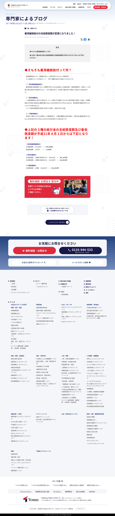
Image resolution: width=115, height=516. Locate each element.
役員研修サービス (92, 398)
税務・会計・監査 (16, 307)
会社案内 (12, 281)
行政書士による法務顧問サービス (46, 359)
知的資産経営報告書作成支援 (44, 321)
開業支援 (89, 435)
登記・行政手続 (41, 356)
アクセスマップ (80, 509)
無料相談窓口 (68, 491)
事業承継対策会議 (41, 307)
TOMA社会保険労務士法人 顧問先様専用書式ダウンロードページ (71, 390)
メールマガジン (90, 290)
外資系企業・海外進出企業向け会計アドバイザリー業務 (97, 317)
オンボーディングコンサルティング (97, 377)
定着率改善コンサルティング (95, 367)
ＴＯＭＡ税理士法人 (21, 485)
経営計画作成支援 (16, 359)
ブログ (62, 292)
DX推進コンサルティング (18, 425)
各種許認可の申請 (41, 369)
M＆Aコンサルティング (68, 322)
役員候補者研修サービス (94, 401)
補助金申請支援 (15, 367)
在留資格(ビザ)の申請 (42, 366)
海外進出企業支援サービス (95, 310)
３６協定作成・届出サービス (70, 387)
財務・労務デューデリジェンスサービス (71, 318)
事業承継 (39, 305)
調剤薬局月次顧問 (92, 426)
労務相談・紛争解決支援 (69, 362)
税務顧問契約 (15, 310)
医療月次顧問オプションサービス (97, 423)
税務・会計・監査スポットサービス (21, 342)
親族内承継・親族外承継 (43, 310)
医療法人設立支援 (92, 432)
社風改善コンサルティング (95, 362)
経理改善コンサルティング (19, 430)
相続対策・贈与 (15, 457)
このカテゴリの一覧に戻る (59, 222)
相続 (12, 451)
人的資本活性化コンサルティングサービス (21, 371)
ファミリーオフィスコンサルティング (46, 314)
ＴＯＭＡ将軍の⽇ (16, 322)
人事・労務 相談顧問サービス (70, 359)
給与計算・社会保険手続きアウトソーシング (71, 374)
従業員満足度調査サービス (95, 395)
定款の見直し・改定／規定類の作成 (46, 362)
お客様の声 (63, 284)
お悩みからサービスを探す (19, 305)
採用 (74, 4)
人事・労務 (65, 356)
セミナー (37, 281)
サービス (12, 302)
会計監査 (13, 339)
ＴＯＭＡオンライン (42, 287)
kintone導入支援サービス (19, 422)
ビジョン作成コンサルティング (96, 364)
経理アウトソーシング (17, 331)
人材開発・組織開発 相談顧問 (95, 392)
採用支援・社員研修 (68, 381)
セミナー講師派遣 (41, 284)
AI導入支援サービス (17, 428)
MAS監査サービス (16, 319)
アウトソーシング (41, 414)
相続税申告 (14, 454)
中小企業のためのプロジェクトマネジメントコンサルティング (97, 385)
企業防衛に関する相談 (17, 328)
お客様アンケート (67, 287)
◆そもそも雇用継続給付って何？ (40, 51)
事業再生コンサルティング (19, 362)
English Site (92, 491)
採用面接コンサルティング (95, 403)
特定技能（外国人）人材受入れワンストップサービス (46, 385)
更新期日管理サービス (42, 381)
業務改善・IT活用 (16, 414)
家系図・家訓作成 (41, 378)
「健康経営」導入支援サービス (71, 384)
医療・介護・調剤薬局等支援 (95, 414)
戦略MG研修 (14, 325)
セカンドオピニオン (17, 316)
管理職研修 (90, 389)
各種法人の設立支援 (42, 372)
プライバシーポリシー (26, 491)
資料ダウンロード (91, 287)
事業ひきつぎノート (42, 324)
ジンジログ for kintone (94, 381)
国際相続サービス (16, 470)
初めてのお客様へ (80, 491)
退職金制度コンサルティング (70, 370)
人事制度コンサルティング (69, 367)
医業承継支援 (91, 438)
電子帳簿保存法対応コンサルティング (21, 437)
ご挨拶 (13, 284)
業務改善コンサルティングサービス (21, 418)
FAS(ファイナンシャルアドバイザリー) (71, 308)
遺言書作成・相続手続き (43, 375)
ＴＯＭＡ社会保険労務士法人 (40, 485)
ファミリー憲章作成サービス (44, 318)
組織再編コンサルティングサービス (71, 313)
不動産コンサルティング (43, 451)
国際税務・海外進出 (93, 305)
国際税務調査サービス (93, 313)
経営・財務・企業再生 (17, 356)
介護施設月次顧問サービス (95, 429)
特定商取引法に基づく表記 (42, 491)
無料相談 (88, 284)
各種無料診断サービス (68, 395)
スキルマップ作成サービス (95, 373)
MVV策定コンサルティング (19, 378)
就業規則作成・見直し (68, 364)
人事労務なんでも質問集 (69, 398)
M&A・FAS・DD (67, 305)
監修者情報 (65, 294)
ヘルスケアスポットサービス (95, 443)
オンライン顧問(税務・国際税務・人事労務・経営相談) (20, 347)
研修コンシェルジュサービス (95, 359)
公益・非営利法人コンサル (69, 414)
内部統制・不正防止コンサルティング (21, 335)
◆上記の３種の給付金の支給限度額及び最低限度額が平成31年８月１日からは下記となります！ (57, 56)
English (79, 4)
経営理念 (13, 287)
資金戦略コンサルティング (19, 364)
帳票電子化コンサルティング (19, 441)
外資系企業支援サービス (94, 307)
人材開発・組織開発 (93, 356)
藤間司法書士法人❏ (93, 485)
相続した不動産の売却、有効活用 (21, 460)
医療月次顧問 (91, 417)
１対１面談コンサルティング (95, 370)
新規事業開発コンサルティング (20, 381)
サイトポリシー (57, 491)
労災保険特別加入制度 (68, 378)
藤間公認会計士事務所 (77, 485)
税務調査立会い (15, 313)
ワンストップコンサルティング (20, 292)
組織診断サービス (16, 375)
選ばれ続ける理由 (65, 281)
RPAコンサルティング (17, 433)
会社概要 (13, 289)
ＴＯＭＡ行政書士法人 (60, 485)
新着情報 (88, 281)
